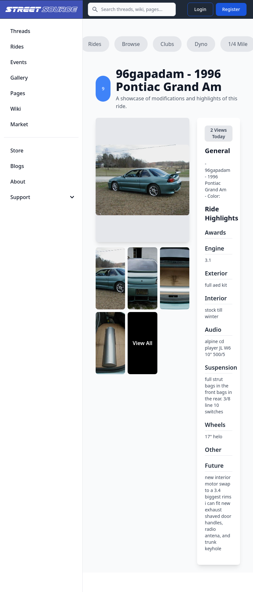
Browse (131, 44)
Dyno (201, 44)
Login (200, 9)
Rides (94, 44)
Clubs (167, 44)
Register (231, 9)
